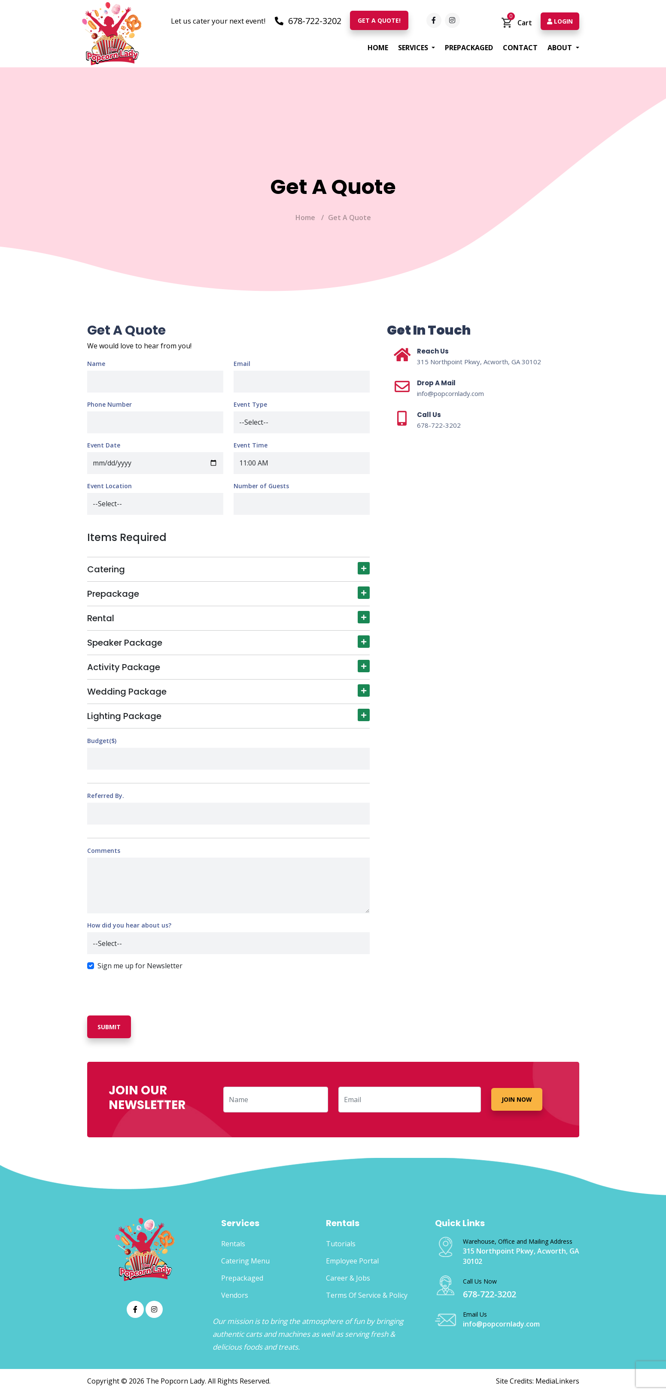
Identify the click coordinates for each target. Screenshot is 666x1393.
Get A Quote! (379, 20)
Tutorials (341, 1243)
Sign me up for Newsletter (139, 965)
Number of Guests (261, 486)
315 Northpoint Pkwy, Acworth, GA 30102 (479, 361)
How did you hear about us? (129, 925)
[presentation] (152, 988)
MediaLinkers (557, 1381)
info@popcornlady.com (450, 393)
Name (96, 364)
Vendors (234, 1295)
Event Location (109, 486)
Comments (103, 850)
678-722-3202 (308, 21)
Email (242, 364)
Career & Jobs (348, 1278)
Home (378, 47)
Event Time (251, 445)
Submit (109, 1027)
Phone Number (109, 404)
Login (560, 21)
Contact (520, 47)
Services (414, 47)
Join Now (517, 1099)
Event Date (103, 445)
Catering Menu (245, 1261)
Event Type (250, 404)
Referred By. (105, 796)
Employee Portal (352, 1261)
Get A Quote (349, 217)
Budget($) (101, 741)
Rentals (233, 1243)
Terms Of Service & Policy (367, 1295)
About (560, 47)
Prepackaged (469, 47)
